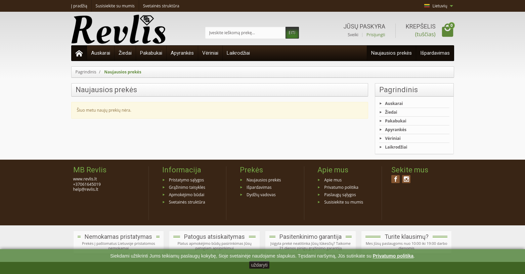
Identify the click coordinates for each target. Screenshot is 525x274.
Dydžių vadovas (261, 195)
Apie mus (333, 180)
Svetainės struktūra (187, 202)
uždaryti (259, 265)
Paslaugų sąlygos (340, 195)
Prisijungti (375, 35)
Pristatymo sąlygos (186, 180)
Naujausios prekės (391, 53)
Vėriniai (210, 53)
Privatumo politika (341, 187)
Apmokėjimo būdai (187, 195)
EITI (292, 33)
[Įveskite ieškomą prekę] (245, 33)
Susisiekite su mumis (343, 202)
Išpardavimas (435, 53)
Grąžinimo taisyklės (187, 187)
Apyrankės (182, 53)
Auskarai (100, 53)
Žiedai (125, 53)
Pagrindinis (398, 90)
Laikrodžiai (238, 53)
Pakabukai (151, 53)
